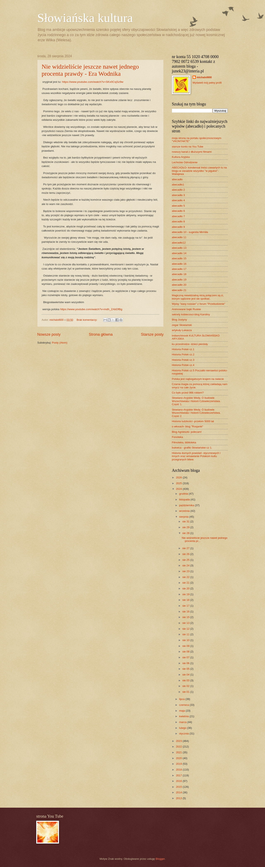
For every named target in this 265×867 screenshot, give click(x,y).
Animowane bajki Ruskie (186, 309)
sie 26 (186, 554)
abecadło (177, 179)
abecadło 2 (178, 189)
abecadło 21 (179, 290)
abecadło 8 (178, 221)
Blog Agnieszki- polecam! (187, 431)
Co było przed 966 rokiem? (188, 392)
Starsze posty (152, 334)
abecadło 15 (179, 258)
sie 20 (186, 588)
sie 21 (186, 582)
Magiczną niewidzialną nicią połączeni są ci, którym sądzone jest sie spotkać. (198, 297)
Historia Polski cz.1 (183, 349)
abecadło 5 (178, 205)
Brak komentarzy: (87, 319)
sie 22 (186, 577)
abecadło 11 (179, 237)
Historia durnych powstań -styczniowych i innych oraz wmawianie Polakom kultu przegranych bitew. (196, 456)
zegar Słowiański (182, 325)
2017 (179, 775)
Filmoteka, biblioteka (184, 442)
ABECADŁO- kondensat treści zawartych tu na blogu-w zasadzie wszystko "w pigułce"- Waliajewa (199, 171)
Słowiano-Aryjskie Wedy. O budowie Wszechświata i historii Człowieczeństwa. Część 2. (196, 413)
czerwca (184, 704)
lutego (183, 727)
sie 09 (186, 646)
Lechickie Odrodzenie (185, 162)
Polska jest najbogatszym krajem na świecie (198, 378)
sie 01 (186, 691)
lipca (182, 699)
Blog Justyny (179, 319)
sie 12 (186, 628)
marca (183, 722)
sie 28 (186, 533)
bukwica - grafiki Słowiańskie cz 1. (192, 447)
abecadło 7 (178, 216)
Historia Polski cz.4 (183, 365)
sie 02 (186, 686)
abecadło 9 (178, 226)
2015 (179, 786)
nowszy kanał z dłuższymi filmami (192, 151)
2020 (179, 758)
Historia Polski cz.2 (183, 354)
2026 (179, 477)
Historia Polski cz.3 (183, 359)
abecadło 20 (179, 284)
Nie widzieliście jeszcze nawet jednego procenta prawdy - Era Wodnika (90, 70)
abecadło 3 (178, 195)
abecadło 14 (179, 253)
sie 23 (186, 571)
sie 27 (186, 548)
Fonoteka (177, 437)
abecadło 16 (179, 263)
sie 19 (186, 594)
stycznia (184, 733)
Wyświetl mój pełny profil (207, 82)
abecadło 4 (178, 200)
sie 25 (186, 559)
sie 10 (186, 640)
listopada (184, 499)
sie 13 (186, 622)
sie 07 (186, 657)
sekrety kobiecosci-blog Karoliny (191, 314)
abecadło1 (178, 184)
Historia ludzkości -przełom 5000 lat (193, 421)
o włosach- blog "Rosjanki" (187, 426)
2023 (179, 741)
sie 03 (186, 680)
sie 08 (186, 651)
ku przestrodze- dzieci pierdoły (190, 344)
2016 (179, 781)
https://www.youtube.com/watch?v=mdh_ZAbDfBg (91, 309)
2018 (179, 769)
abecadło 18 (179, 274)
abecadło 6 (178, 210)
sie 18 (186, 599)
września (184, 510)
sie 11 (186, 634)
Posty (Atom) (59, 342)
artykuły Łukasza (182, 330)
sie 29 (186, 527)
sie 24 (186, 565)
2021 (179, 752)
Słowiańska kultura (85, 18)
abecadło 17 (179, 269)
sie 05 (186, 668)
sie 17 (186, 605)
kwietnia (184, 716)
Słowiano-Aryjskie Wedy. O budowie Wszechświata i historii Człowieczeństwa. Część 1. (196, 401)
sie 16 (186, 611)
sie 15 (186, 617)
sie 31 (186, 521)
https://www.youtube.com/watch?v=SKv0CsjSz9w (92, 81)
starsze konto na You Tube (187, 146)
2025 (179, 483)
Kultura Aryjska (181, 157)
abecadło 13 (179, 247)
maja (182, 710)
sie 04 (186, 674)
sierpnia (184, 516)
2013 (179, 798)
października (187, 505)
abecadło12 (179, 242)
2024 (179, 488)
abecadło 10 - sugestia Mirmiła (190, 232)
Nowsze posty (48, 334)
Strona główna (101, 334)
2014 (179, 792)
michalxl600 (204, 77)
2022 (179, 746)
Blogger (160, 858)
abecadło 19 (179, 279)
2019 (179, 763)
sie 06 (186, 663)
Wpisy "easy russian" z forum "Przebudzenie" (198, 303)
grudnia (184, 493)
